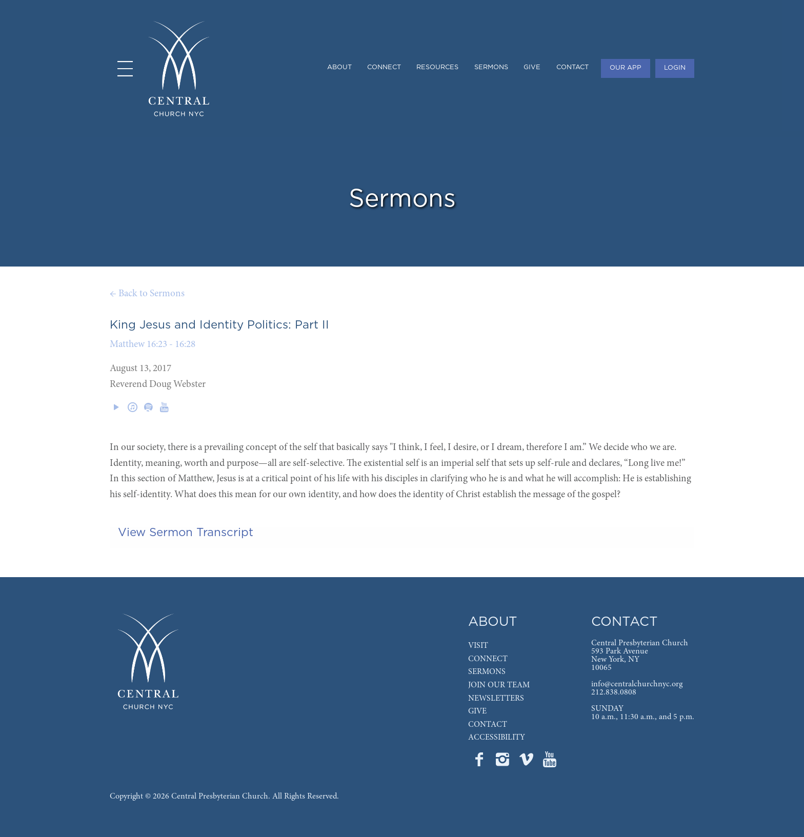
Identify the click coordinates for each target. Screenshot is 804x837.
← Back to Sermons (147, 294)
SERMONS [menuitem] (491, 67)
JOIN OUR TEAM (499, 685)
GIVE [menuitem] (532, 67)
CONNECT (488, 659)
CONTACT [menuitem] (572, 67)
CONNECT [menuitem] (384, 67)
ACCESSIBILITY (496, 737)
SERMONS (487, 672)
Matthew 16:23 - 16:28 (152, 345)
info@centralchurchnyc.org (636, 684)
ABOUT (492, 622)
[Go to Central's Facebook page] (480, 763)
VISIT (478, 646)
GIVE (477, 711)
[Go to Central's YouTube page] (549, 763)
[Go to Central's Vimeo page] (527, 763)
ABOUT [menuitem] (339, 67)
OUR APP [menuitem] (625, 68)
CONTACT (487, 725)
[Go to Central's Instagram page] (503, 763)
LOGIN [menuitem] (675, 68)
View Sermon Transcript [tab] (185, 532)
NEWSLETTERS (496, 699)
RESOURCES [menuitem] (437, 67)
